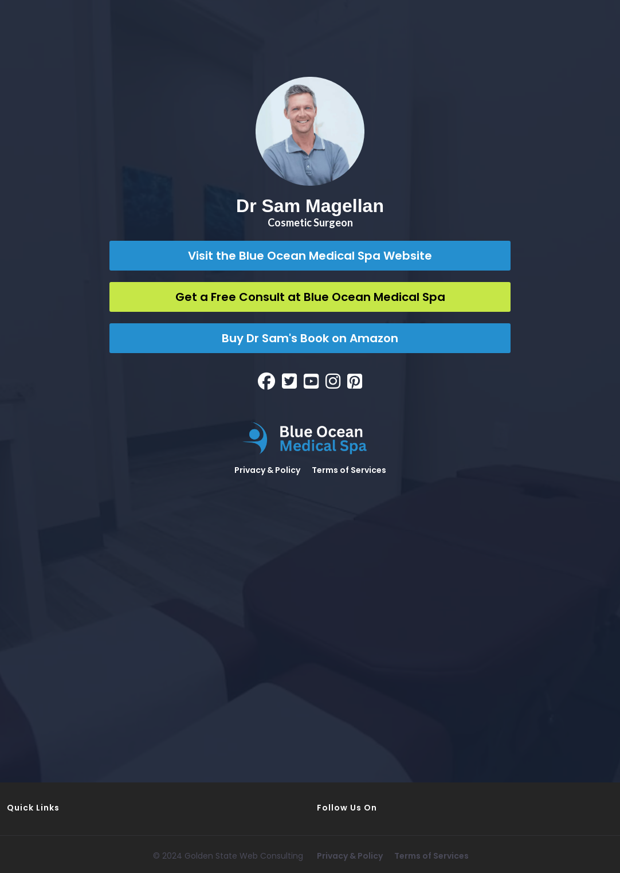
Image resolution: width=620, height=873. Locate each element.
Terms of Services (349, 470)
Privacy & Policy (267, 470)
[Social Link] (266, 381)
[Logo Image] (310, 438)
